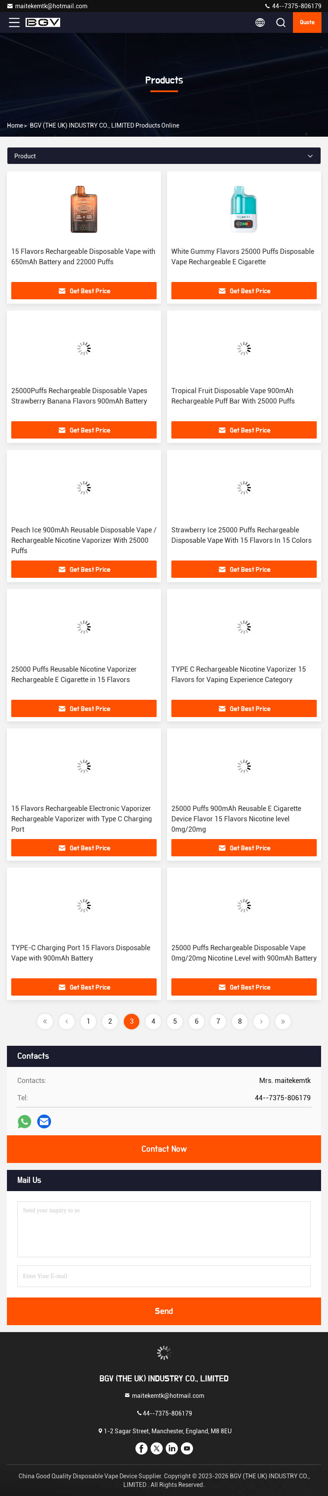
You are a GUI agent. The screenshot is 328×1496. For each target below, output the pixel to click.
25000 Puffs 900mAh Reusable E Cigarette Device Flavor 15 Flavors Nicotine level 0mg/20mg (236, 818)
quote (307, 22)
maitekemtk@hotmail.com (46, 6)
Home (15, 125)
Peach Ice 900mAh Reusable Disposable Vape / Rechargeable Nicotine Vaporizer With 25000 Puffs (84, 540)
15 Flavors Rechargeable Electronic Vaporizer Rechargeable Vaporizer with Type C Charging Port (81, 818)
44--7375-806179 (293, 6)
